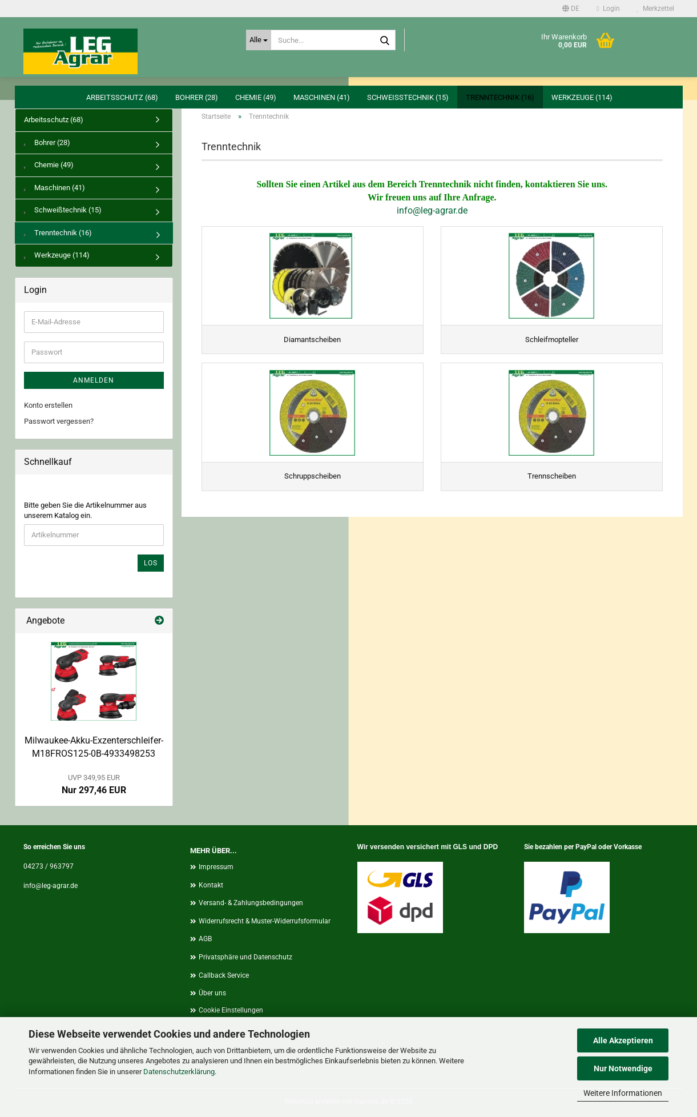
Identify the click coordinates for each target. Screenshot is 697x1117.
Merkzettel (655, 9)
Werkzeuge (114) (582, 97)
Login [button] (608, 9)
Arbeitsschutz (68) (122, 97)
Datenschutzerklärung (179, 1071)
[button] (571, 8)
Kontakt (211, 885)
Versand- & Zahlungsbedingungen (251, 903)
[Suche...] (258, 40)
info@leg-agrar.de (432, 210)
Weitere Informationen (622, 1093)
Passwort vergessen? (59, 421)
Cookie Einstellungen (231, 1010)
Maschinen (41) (321, 97)
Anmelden (93, 380)
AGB (205, 939)
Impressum (216, 867)
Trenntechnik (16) (500, 97)
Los (151, 563)
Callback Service (224, 975)
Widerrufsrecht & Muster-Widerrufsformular (265, 921)
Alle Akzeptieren (623, 1040)
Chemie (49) (255, 97)
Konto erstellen (48, 405)
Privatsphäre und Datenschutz (245, 957)
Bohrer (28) (196, 97)
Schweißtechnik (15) (408, 97)
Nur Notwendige (623, 1068)
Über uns (212, 993)
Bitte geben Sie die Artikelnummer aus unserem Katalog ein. (85, 510)
